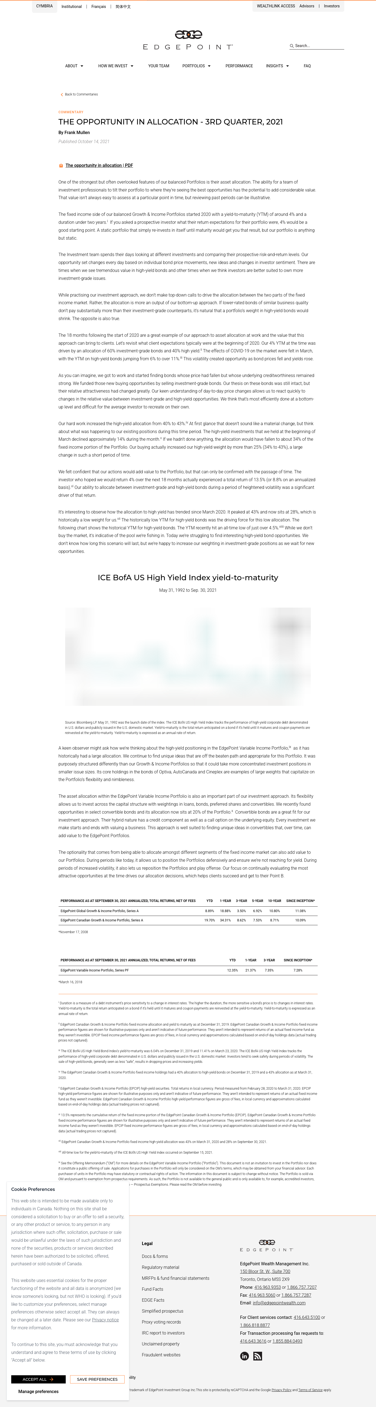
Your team (158, 66)
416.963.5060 (262, 1295)
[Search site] (316, 46)
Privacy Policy (281, 1390)
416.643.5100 (307, 1317)
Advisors (306, 6)
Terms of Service (310, 1390)
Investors (332, 6)
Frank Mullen (77, 132)
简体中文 (123, 6)
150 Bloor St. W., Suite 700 (265, 1271)
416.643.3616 (253, 1341)
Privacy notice (105, 1319)
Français (98, 6)
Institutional (72, 6)
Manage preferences (38, 1391)
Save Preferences (97, 1379)
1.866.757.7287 (296, 1295)
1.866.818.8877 (255, 1325)
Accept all (38, 1379)
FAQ (307, 66)
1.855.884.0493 (287, 1341)
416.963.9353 (267, 1287)
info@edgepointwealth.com (279, 1303)
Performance (239, 66)
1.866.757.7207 (302, 1287)
